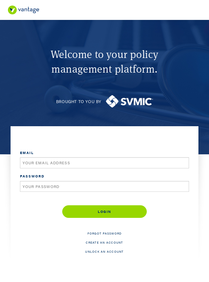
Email (27, 152)
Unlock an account (104, 251)
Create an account (104, 242)
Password (32, 176)
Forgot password (104, 233)
